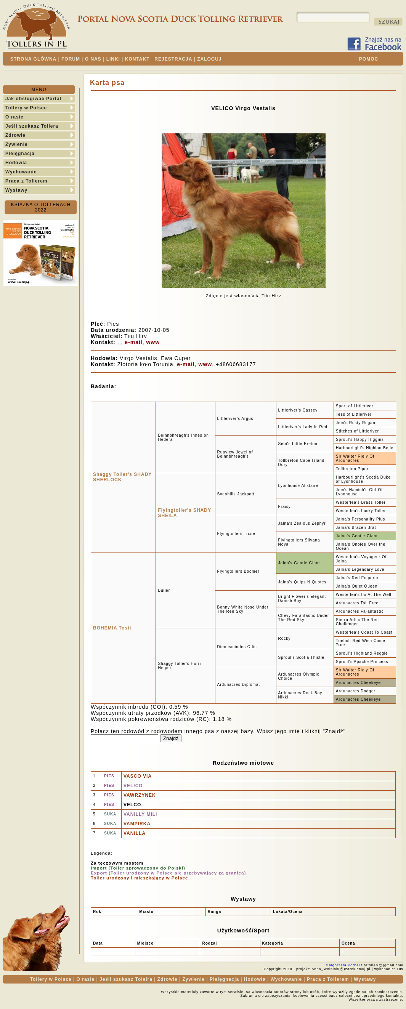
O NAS (93, 59)
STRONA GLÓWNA (33, 59)
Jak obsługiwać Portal (33, 98)
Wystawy (16, 190)
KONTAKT (137, 59)
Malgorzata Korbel (343, 965)
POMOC (368, 59)
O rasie (14, 117)
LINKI (113, 59)
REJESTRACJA (173, 59)
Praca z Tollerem (26, 181)
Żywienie (16, 144)
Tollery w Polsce (26, 108)
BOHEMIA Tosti (112, 628)
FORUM (70, 59)
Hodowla (16, 162)
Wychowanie (21, 172)
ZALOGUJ (209, 59)
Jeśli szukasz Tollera (31, 126)
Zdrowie (15, 135)
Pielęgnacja (20, 153)
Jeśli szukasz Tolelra (125, 979)
